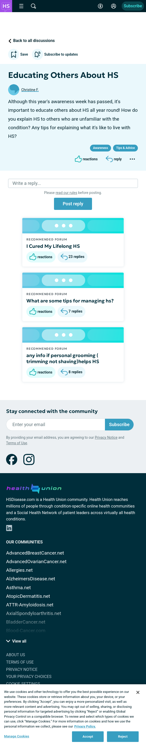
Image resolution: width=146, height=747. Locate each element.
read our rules (66, 193)
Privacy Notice (106, 437)
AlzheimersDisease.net (30, 579)
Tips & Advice (125, 148)
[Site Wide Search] (33, 6)
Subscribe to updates (55, 54)
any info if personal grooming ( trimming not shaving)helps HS (62, 358)
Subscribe (133, 6)
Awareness (100, 148)
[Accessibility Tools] (100, 6)
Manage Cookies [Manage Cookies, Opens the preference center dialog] (16, 736)
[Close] (137, 692)
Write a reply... (26, 183)
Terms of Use (16, 443)
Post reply (73, 203)
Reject (123, 736)
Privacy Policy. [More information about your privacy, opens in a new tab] (85, 726)
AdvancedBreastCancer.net (35, 553)
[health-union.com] (34, 487)
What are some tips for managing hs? (70, 301)
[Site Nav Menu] (21, 6)
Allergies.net (19, 570)
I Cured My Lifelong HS (53, 246)
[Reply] (114, 159)
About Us (15, 654)
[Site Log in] (113, 6)
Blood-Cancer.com (25, 630)
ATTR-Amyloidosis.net (29, 605)
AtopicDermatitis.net (28, 596)
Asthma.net (18, 587)
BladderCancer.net (25, 622)
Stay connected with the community (52, 411)
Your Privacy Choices (28, 676)
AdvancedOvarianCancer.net (36, 561)
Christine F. (30, 90)
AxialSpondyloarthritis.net (33, 613)
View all (16, 641)
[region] (73, 715)
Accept (88, 736)
